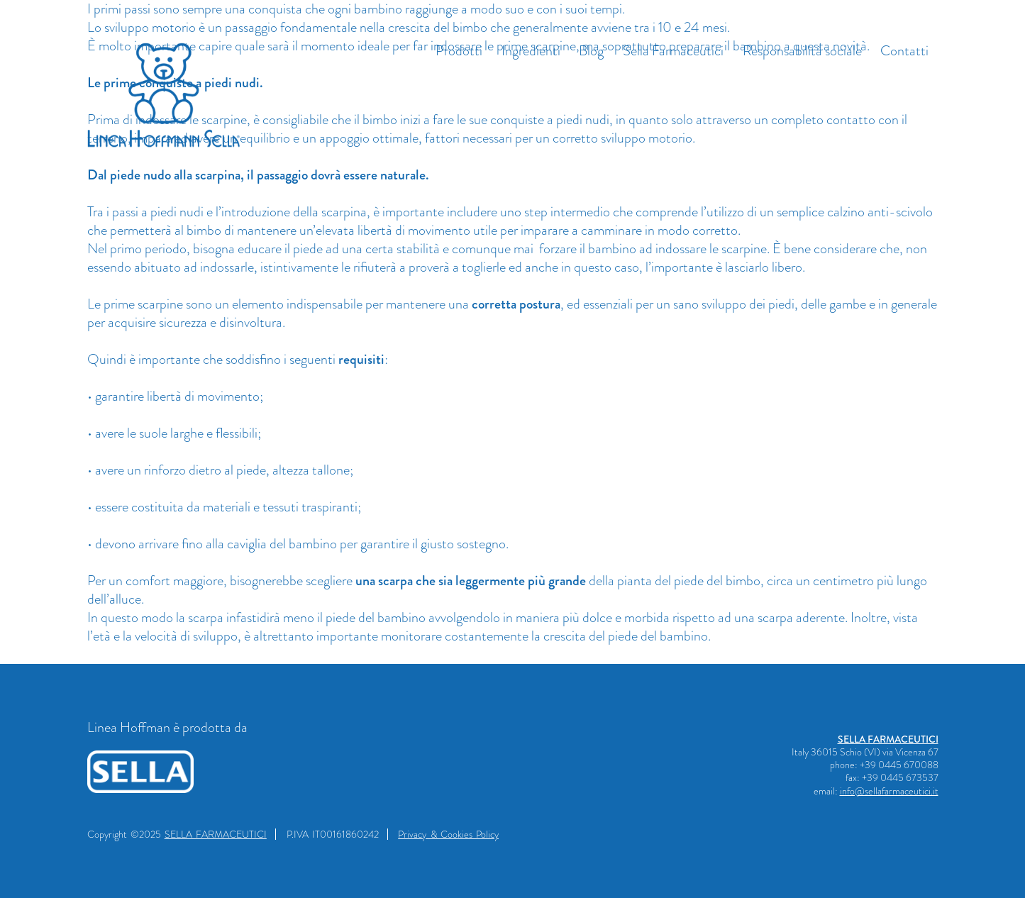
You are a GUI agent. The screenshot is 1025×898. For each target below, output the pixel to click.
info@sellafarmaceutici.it (889, 791)
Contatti (904, 50)
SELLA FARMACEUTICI (888, 739)
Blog (591, 50)
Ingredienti (531, 50)
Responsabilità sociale (802, 50)
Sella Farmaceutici (673, 50)
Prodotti (459, 50)
